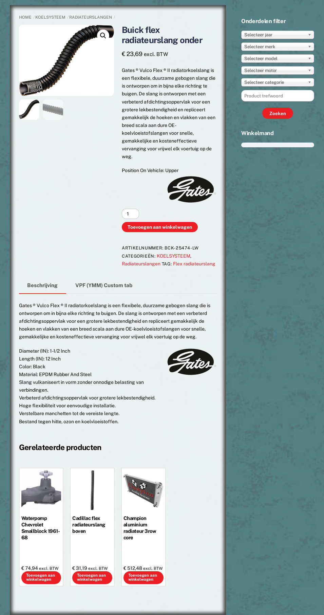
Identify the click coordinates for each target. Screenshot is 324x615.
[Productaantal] (130, 214)
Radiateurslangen (90, 17)
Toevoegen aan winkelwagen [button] (40, 577)
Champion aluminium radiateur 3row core (139, 527)
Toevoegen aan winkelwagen (160, 227)
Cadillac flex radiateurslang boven (88, 524)
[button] (103, 36)
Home (25, 17)
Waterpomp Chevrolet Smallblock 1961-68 (40, 527)
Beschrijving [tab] (42, 285)
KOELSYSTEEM (50, 17)
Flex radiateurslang (194, 263)
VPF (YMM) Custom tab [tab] (103, 285)
